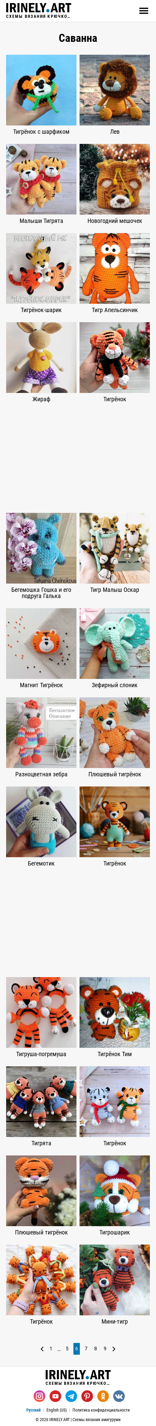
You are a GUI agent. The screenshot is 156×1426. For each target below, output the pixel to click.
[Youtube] (55, 1396)
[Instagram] (39, 1396)
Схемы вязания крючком (38, 10)
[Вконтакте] (119, 1396)
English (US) (56, 1410)
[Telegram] (71, 1396)
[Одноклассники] (103, 1396)
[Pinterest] (87, 1396)
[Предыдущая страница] (42, 1349)
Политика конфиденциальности (101, 1410)
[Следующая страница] (114, 1349)
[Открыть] (144, 11)
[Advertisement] (78, 457)
